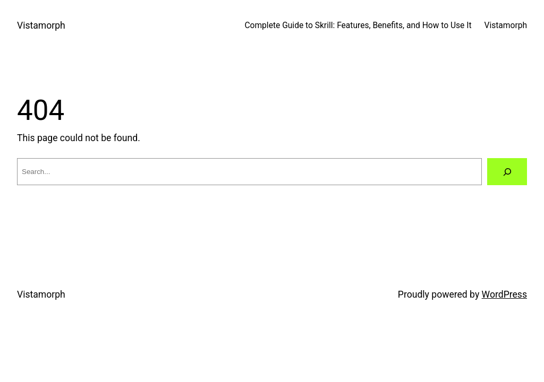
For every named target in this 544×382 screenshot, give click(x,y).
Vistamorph (41, 25)
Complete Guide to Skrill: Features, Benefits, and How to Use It (357, 25)
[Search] (507, 171)
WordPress (504, 294)
